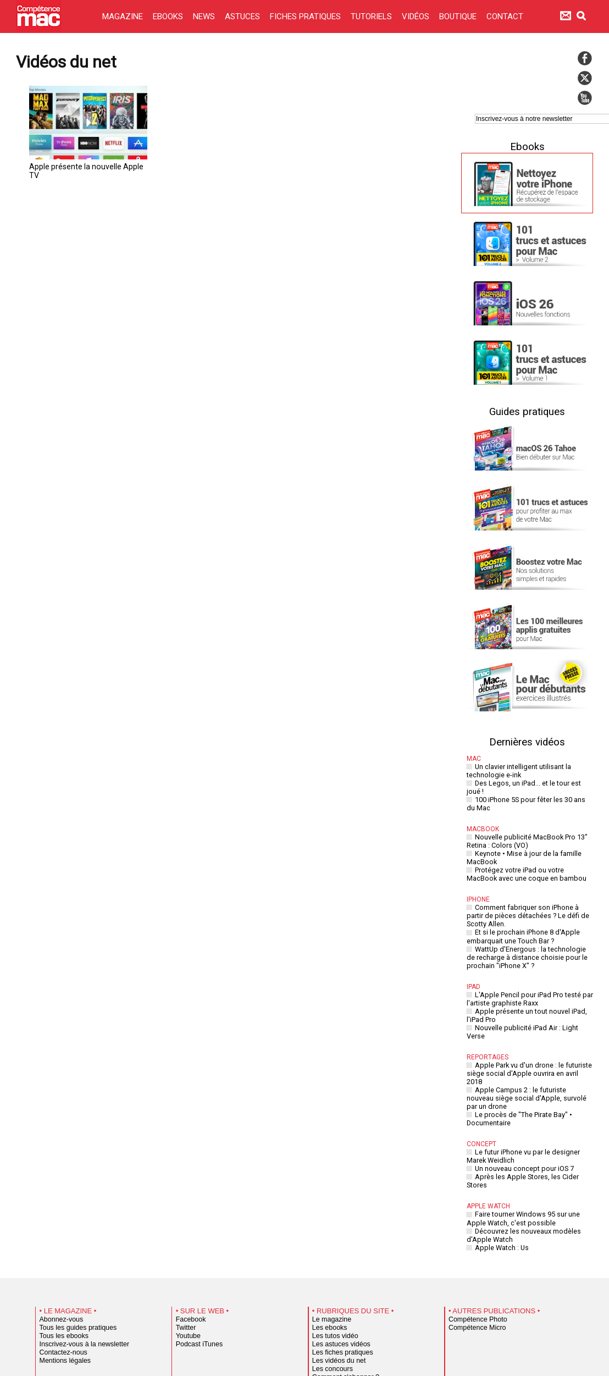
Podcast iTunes (196, 1260)
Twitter (184, 1243)
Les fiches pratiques (338, 1268)
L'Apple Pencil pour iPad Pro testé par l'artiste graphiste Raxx (526, 968)
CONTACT (504, 16)
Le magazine (329, 1235)
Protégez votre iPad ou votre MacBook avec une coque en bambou (527, 855)
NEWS (205, 16)
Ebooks (527, 146)
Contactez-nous (60, 1268)
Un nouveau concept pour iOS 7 (521, 1099)
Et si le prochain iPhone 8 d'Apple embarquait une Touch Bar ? (520, 911)
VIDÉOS (416, 16)
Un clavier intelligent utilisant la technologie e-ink (516, 769)
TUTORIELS (372, 16)
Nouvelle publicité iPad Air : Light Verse (532, 993)
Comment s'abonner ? (341, 1293)
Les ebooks (327, 1243)
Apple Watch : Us (499, 1164)
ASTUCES (243, 16)
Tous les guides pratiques (73, 1243)
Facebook (189, 1235)
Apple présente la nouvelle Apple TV (83, 166)
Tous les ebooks (60, 1251)
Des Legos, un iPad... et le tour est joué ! (534, 780)
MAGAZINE (123, 16)
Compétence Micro (473, 1243)
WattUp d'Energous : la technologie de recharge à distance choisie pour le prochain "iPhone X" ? (527, 930)
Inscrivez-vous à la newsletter (78, 1260)
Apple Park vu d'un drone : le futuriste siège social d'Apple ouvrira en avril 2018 (526, 1025)
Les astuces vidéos (337, 1260)
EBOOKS (169, 16)
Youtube (186, 1251)
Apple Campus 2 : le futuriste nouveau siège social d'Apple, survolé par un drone (528, 1039)
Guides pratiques (527, 411)
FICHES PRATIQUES (306, 16)
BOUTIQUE (459, 16)
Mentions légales (62, 1276)
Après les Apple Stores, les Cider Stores (533, 1106)
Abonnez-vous (58, 1235)
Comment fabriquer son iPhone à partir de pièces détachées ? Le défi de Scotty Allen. (528, 893)
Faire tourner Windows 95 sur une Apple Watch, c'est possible (529, 1138)
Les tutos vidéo (332, 1251)
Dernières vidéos (527, 741)
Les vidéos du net (335, 1276)
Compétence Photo (474, 1235)
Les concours (329, 1284)
